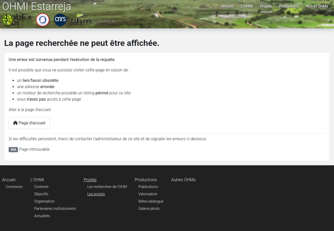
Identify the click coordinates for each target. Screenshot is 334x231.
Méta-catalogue (151, 201)
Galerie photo (149, 208)
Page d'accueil (29, 122)
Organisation (44, 201)
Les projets (96, 194)
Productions (289, 6)
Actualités (42, 216)
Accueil (228, 6)
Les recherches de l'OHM (107, 187)
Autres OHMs (317, 6)
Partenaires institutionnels (55, 208)
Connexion (14, 187)
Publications (148, 187)
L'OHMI (247, 6)
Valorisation (148, 194)
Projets (266, 6)
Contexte (41, 187)
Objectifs (41, 194)
